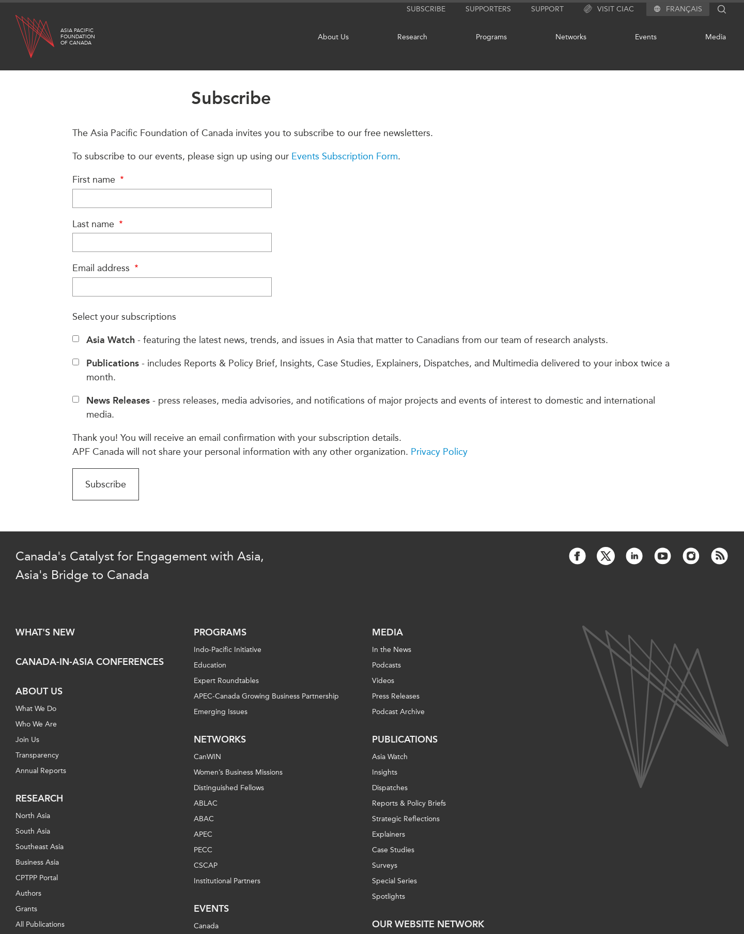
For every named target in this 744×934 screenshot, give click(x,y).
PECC (203, 850)
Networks (570, 37)
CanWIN (207, 756)
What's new (45, 632)
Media (715, 37)
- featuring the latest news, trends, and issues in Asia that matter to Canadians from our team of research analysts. (347, 340)
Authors (28, 893)
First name (99, 179)
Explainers (388, 834)
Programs (491, 37)
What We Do (36, 708)
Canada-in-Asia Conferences (90, 662)
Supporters (488, 9)
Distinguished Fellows (229, 787)
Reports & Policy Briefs (409, 803)
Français (684, 9)
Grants (26, 909)
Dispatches (390, 787)
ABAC (204, 818)
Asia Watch (390, 756)
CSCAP (206, 865)
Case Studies (393, 850)
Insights (384, 772)
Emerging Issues (220, 711)
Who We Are (36, 724)
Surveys (384, 865)
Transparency (37, 755)
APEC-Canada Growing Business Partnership (266, 696)
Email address (106, 268)
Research (412, 37)
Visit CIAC (609, 9)
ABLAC (206, 803)
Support (547, 9)
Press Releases (396, 696)
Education (210, 665)
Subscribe (426, 9)
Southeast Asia (40, 846)
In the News (391, 649)
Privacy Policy (439, 451)
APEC (203, 834)
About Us (333, 37)
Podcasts (386, 665)
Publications (405, 739)
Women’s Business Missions (238, 772)
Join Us (27, 739)
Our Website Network (428, 924)
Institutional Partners (227, 881)
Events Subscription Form (344, 156)
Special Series (394, 881)
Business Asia (37, 862)
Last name (99, 224)
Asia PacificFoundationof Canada (77, 36)
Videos (383, 680)
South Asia (33, 831)
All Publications (40, 924)
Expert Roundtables (226, 680)
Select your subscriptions (124, 316)
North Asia (33, 815)
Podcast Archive (398, 711)
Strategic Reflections (406, 818)
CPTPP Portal (37, 877)
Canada (206, 926)
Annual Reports (41, 770)
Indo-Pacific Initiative (227, 649)
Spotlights (388, 896)
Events (646, 37)
